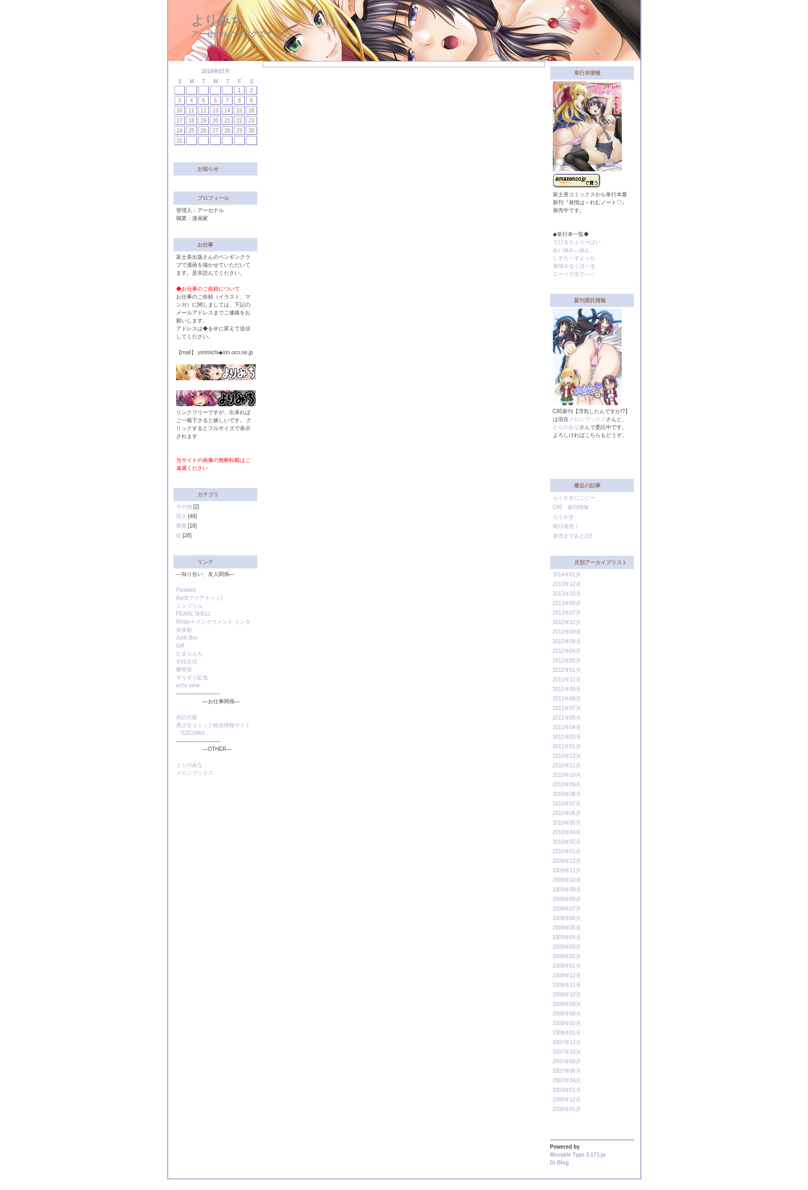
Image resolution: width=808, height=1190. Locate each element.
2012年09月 (567, 632)
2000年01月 (567, 1109)
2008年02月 (567, 1023)
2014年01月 (567, 575)
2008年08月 (567, 1014)
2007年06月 (567, 1071)
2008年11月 (567, 985)
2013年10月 (567, 594)
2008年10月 (567, 995)
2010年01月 (567, 851)
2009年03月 (567, 947)
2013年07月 (567, 613)
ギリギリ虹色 (192, 677)
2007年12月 (567, 1042)
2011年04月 (567, 727)
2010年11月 (567, 765)
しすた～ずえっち (574, 258)
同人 (181, 516)
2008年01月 (567, 1033)
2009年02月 (567, 956)
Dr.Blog (559, 1163)
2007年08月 (567, 1061)
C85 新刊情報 (571, 507)
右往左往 (186, 661)
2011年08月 (567, 699)
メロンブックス (194, 773)
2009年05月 (567, 928)
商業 (181, 526)
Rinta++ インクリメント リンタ (213, 622)
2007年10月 (567, 1052)
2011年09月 (567, 689)
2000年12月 (567, 1099)
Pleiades (186, 590)
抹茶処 (184, 630)
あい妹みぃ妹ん (571, 250)
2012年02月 (567, 660)
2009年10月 (567, 880)
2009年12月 (567, 861)
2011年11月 (567, 679)
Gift (180, 646)
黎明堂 (184, 669)
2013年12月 (567, 584)
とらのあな (189, 765)
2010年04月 (567, 832)
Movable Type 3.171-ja (578, 1155)
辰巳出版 (186, 717)
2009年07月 (567, 909)
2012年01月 (567, 670)
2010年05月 (567, 823)
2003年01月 (567, 1090)
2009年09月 (567, 889)
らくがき (563, 517)
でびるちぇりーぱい (577, 242)
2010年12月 (567, 756)
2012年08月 (567, 641)
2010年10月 (567, 775)
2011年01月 (567, 746)
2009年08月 (567, 899)
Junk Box (187, 638)
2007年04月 (567, 1080)
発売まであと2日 (573, 536)
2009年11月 (567, 870)
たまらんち (189, 654)
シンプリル (189, 606)
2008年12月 (567, 975)
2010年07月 (567, 804)
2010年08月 (567, 794)
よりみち (217, 20)
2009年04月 (567, 937)
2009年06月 (567, 918)
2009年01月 (567, 966)
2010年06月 (567, 813)
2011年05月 (567, 718)
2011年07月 (567, 708)
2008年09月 (567, 1004)
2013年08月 (567, 603)
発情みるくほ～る (574, 266)
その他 (184, 507)
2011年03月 (567, 737)
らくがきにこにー (574, 498)
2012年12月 (567, 622)
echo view (187, 685)
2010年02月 (567, 842)
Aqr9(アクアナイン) (199, 598)
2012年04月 (567, 651)
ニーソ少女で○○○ (573, 274)
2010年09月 (567, 785)
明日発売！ (566, 526)
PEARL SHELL (194, 614)
